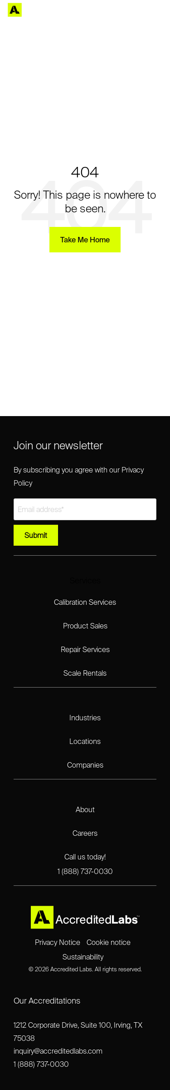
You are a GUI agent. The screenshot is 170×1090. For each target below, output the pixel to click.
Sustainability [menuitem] (83, 957)
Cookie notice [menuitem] (109, 942)
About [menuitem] (85, 809)
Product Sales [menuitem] (85, 626)
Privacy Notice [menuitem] (57, 942)
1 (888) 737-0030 (41, 1064)
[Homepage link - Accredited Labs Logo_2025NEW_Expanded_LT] (85, 925)
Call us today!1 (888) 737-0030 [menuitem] (85, 864)
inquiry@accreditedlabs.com (58, 1051)
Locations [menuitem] (85, 741)
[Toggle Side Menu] (156, 10)
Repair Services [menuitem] (85, 649)
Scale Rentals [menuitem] (85, 673)
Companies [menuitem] (85, 765)
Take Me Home (85, 240)
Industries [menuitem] (85, 717)
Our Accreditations (47, 1000)
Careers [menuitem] (85, 833)
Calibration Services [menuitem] (85, 602)
